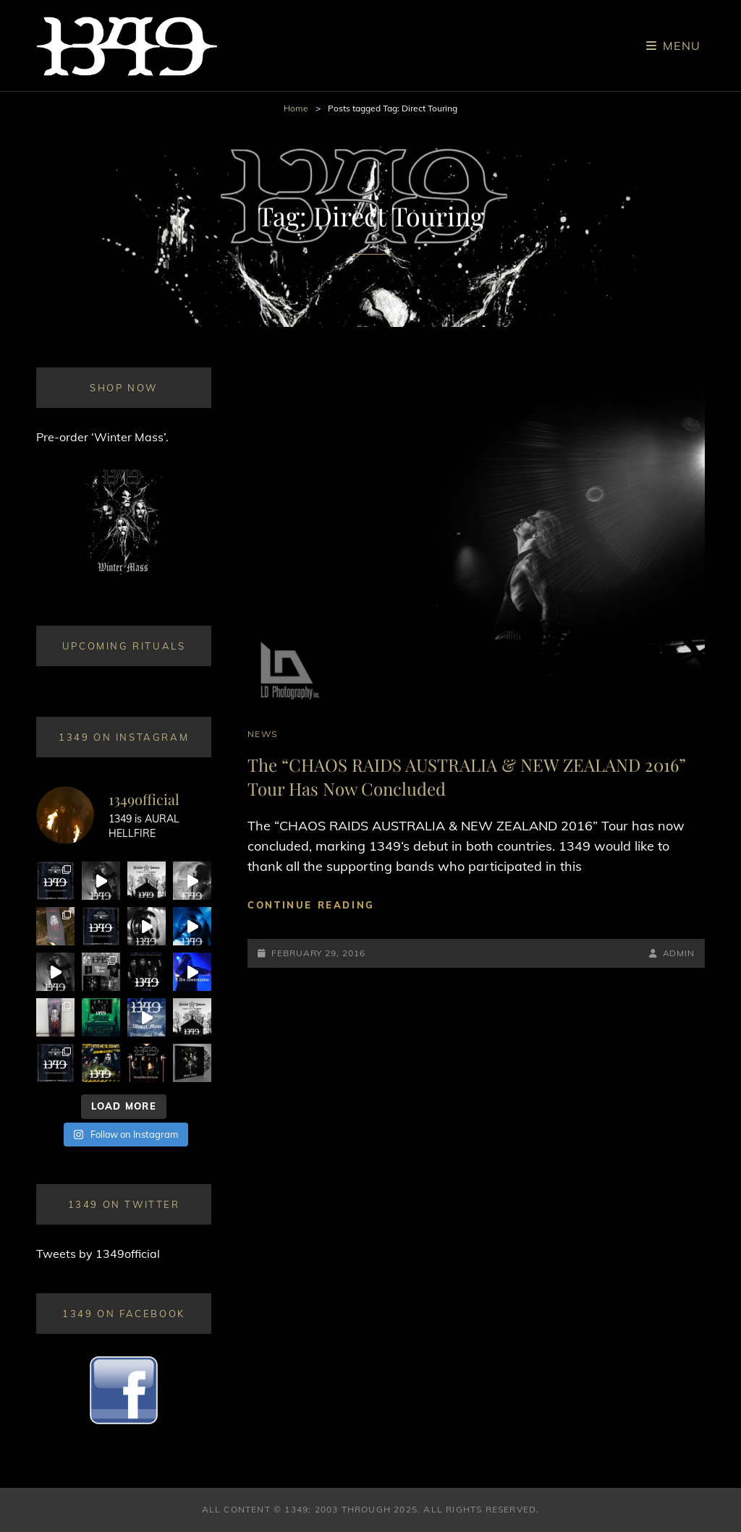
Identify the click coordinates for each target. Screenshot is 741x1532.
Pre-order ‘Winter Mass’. (102, 437)
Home (296, 108)
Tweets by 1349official (98, 1253)
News (262, 733)
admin (679, 953)
